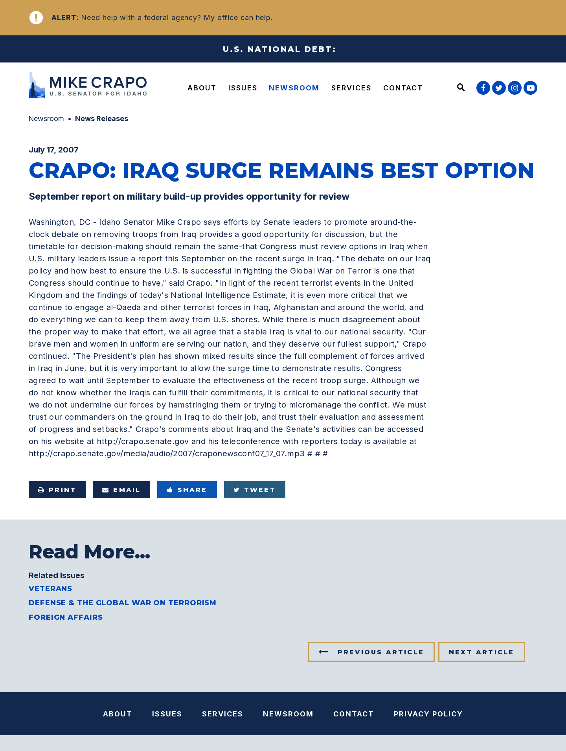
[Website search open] (461, 88)
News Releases (101, 118)
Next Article (481, 652)
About (202, 88)
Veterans (50, 588)
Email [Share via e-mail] (121, 490)
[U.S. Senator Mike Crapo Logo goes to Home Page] (90, 86)
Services (351, 88)
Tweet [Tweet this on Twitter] (254, 490)
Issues (242, 88)
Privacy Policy (428, 714)
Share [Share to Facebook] (187, 490)
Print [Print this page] (57, 490)
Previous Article (381, 652)
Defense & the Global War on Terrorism (123, 603)
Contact (403, 88)
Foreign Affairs (66, 617)
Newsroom (294, 88)
